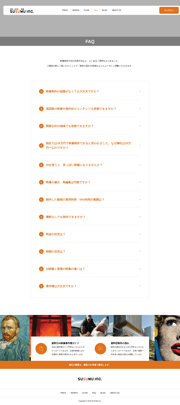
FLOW (85, 10)
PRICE (63, 10)
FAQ (94, 10)
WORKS (74, 10)
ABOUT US (115, 10)
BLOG (102, 10)
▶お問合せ (163, 10)
